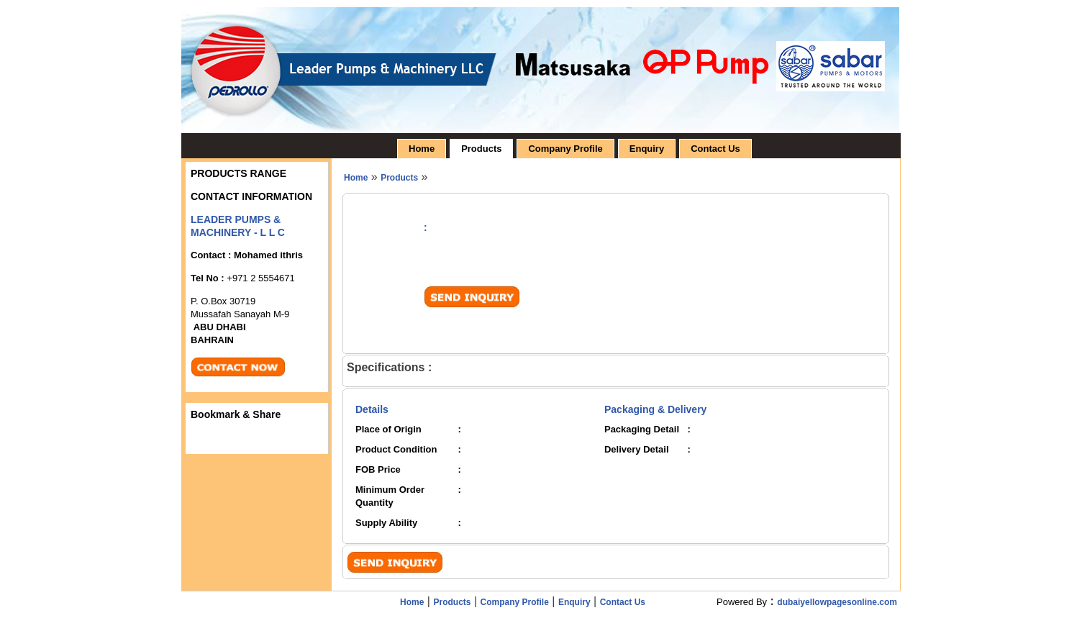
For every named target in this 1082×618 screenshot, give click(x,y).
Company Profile (565, 148)
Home (422, 148)
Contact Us (715, 148)
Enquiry (646, 148)
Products (481, 148)
